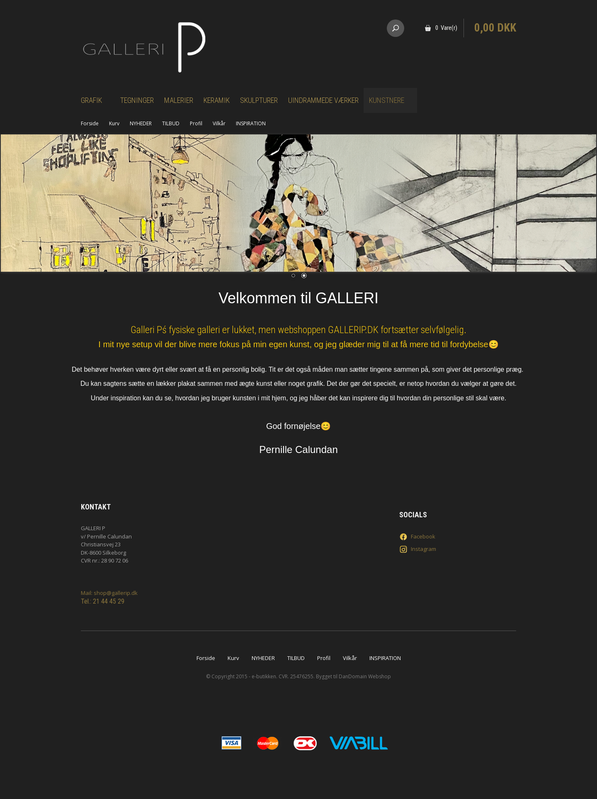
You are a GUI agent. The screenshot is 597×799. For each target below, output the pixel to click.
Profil (196, 123)
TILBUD (171, 123)
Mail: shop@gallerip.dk (109, 593)
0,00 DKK (495, 27)
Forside (90, 123)
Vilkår (219, 123)
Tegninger (137, 100)
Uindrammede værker (323, 100)
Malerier (178, 100)
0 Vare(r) (446, 28)
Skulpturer (259, 100)
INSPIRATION (251, 123)
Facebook (417, 537)
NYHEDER (141, 123)
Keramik (217, 100)
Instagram (417, 549)
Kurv (114, 123)
